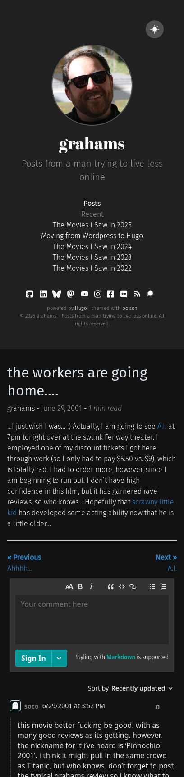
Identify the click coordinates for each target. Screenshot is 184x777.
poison (130, 308)
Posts (92, 203)
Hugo (81, 308)
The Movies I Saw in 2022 (92, 268)
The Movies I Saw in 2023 (92, 257)
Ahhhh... (24, 563)
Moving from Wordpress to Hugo (92, 236)
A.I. (161, 426)
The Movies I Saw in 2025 (92, 225)
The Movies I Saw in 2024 (92, 246)
